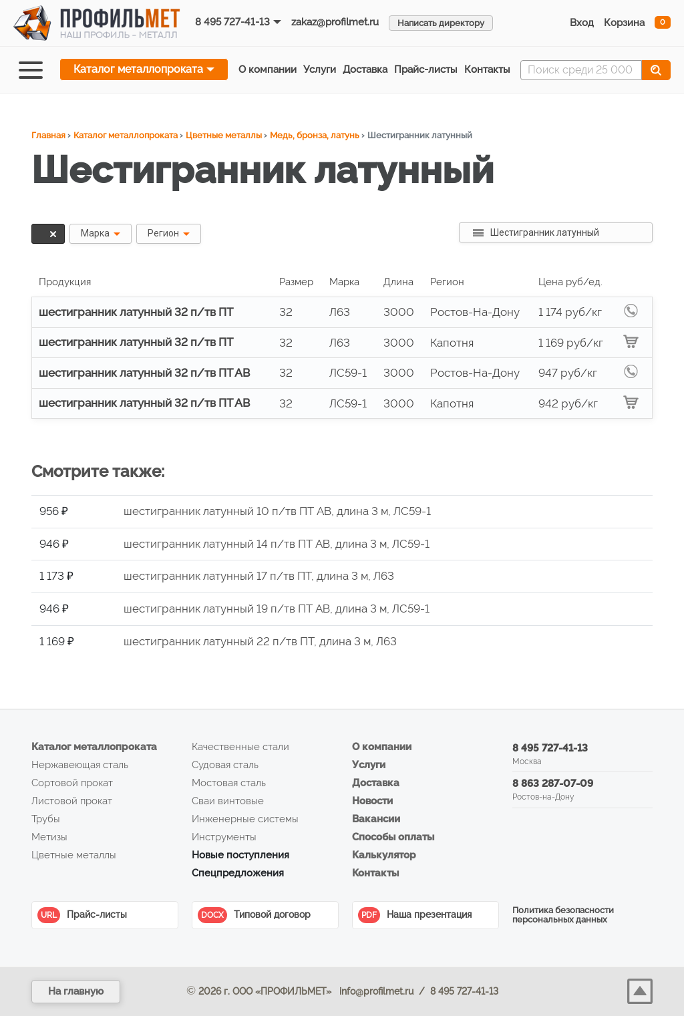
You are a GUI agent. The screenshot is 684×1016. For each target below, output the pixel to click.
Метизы (49, 837)
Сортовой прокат (72, 783)
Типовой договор (254, 915)
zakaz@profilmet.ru (335, 22)
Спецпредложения (238, 873)
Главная (48, 135)
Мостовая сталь (229, 783)
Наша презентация (415, 915)
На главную (76, 991)
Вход (582, 23)
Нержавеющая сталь (79, 765)
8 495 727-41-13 (232, 22)
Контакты (487, 69)
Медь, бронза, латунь (314, 135)
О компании (267, 69)
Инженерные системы (245, 819)
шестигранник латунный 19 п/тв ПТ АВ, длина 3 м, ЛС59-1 (277, 608)
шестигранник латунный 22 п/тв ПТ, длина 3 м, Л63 (260, 641)
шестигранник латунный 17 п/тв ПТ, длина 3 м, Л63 (259, 575)
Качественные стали (240, 747)
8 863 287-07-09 (552, 784)
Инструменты (224, 837)
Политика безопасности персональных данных (563, 915)
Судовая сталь (225, 765)
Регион (163, 233)
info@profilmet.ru (376, 991)
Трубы (45, 819)
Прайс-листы (82, 915)
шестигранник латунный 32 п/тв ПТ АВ (144, 372)
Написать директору (440, 23)
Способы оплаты (393, 837)
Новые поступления (240, 855)
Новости (372, 801)
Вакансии (376, 819)
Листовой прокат (71, 801)
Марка (95, 233)
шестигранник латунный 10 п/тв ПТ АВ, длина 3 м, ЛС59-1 (277, 511)
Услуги (319, 69)
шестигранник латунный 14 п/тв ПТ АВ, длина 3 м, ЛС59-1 (277, 543)
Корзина (624, 23)
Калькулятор (384, 855)
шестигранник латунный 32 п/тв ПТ (136, 312)
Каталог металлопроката (138, 69)
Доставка (365, 69)
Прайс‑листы (426, 69)
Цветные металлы (224, 135)
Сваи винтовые (228, 801)
